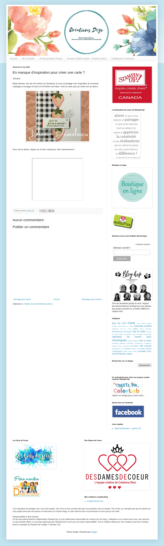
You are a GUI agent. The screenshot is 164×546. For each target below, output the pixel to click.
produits (128, 349)
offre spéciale (145, 346)
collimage (115, 343)
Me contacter (28, 58)
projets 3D (135, 349)
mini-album (134, 346)
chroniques (119, 340)
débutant (122, 343)
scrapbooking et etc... (96, 501)
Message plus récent (22, 299)
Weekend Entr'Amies (144, 334)
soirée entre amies (130, 351)
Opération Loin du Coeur (122, 329)
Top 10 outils (138, 331)
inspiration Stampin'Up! (135, 343)
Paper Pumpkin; (145, 329)
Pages (135, 329)
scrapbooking (117, 351)
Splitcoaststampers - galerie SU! (127, 428)
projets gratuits (145, 349)
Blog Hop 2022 (119, 323)
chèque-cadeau (133, 341)
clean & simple (145, 340)
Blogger (94, 532)
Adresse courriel (122, 247)
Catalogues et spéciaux (122, 58)
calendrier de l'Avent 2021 (131, 337)
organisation (116, 349)
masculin (126, 346)
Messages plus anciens (92, 299)
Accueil (13, 58)
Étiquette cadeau (125, 354)
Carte (131, 323)
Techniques (127, 332)
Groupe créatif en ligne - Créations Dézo (87, 58)
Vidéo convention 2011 (127, 334)
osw (122, 349)
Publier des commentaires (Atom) (38, 304)
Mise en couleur (128, 326)
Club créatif (141, 323)
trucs (149, 351)
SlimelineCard (117, 332)
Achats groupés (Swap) (50, 58)
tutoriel (115, 354)
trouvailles (142, 351)
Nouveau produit (142, 326)
